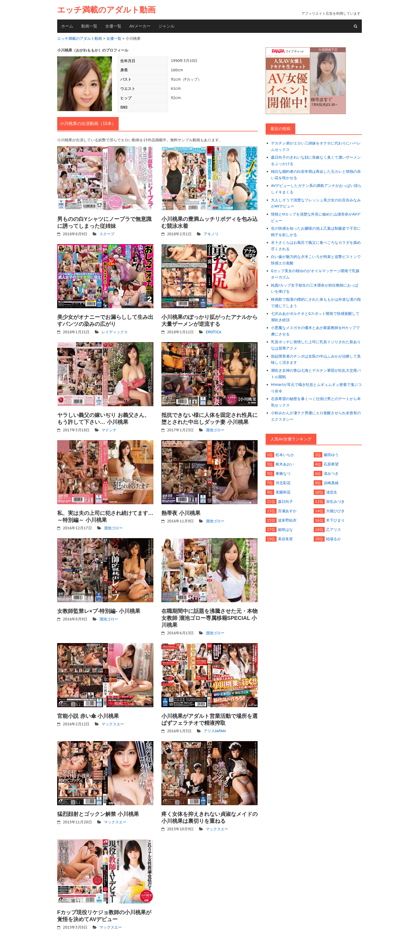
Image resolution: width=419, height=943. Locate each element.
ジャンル (166, 26)
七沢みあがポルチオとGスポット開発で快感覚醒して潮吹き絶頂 (315, 316)
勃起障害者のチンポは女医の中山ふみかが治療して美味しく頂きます (316, 359)
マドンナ (109, 430)
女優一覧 (113, 26)
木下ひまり (335, 520)
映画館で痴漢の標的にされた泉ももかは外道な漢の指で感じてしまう (316, 302)
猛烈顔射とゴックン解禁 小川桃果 (98, 814)
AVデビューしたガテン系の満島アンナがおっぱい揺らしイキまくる (316, 188)
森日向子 (285, 501)
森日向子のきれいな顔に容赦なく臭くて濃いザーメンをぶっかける (316, 160)
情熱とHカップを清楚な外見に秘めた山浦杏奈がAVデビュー (315, 217)
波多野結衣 (287, 520)
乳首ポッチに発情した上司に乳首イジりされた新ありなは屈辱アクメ (316, 345)
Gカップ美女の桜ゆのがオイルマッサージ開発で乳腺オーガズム (315, 274)
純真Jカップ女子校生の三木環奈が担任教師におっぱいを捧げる (314, 288)
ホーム (67, 26)
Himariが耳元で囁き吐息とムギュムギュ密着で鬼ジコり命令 (316, 387)
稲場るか (333, 539)
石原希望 (331, 464)
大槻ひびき (335, 510)
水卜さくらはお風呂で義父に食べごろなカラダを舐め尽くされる (316, 245)
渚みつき (331, 473)
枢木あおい (285, 464)
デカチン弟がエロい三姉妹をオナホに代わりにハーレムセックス (316, 146)
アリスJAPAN (215, 731)
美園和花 (283, 492)
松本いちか (285, 454)
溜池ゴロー (215, 430)
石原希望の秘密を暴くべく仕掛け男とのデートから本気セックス (316, 402)
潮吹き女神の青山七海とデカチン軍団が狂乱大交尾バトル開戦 (316, 373)
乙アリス (333, 529)
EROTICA (213, 332)
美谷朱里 (285, 539)
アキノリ (211, 234)
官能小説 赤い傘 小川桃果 (88, 716)
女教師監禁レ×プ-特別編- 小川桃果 (98, 611)
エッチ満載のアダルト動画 (106, 9)
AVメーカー (139, 26)
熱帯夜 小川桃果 (180, 513)
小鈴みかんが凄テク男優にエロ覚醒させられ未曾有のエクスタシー (316, 416)
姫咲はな (285, 529)
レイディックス (115, 332)
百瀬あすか (287, 510)
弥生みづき (335, 501)
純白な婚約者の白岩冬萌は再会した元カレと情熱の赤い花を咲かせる (316, 174)
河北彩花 (283, 482)
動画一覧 (89, 26)
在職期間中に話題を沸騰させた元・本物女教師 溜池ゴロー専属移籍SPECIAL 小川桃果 (209, 618)
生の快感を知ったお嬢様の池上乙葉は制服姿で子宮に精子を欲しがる (316, 231)
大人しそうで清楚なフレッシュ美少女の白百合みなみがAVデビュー (316, 203)
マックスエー (113, 724)
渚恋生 (331, 492)
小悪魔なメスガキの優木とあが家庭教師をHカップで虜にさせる (315, 330)
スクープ (106, 234)
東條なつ (283, 473)
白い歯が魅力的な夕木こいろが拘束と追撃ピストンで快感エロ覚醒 (316, 259)
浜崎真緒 (331, 482)
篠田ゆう (331, 454)
